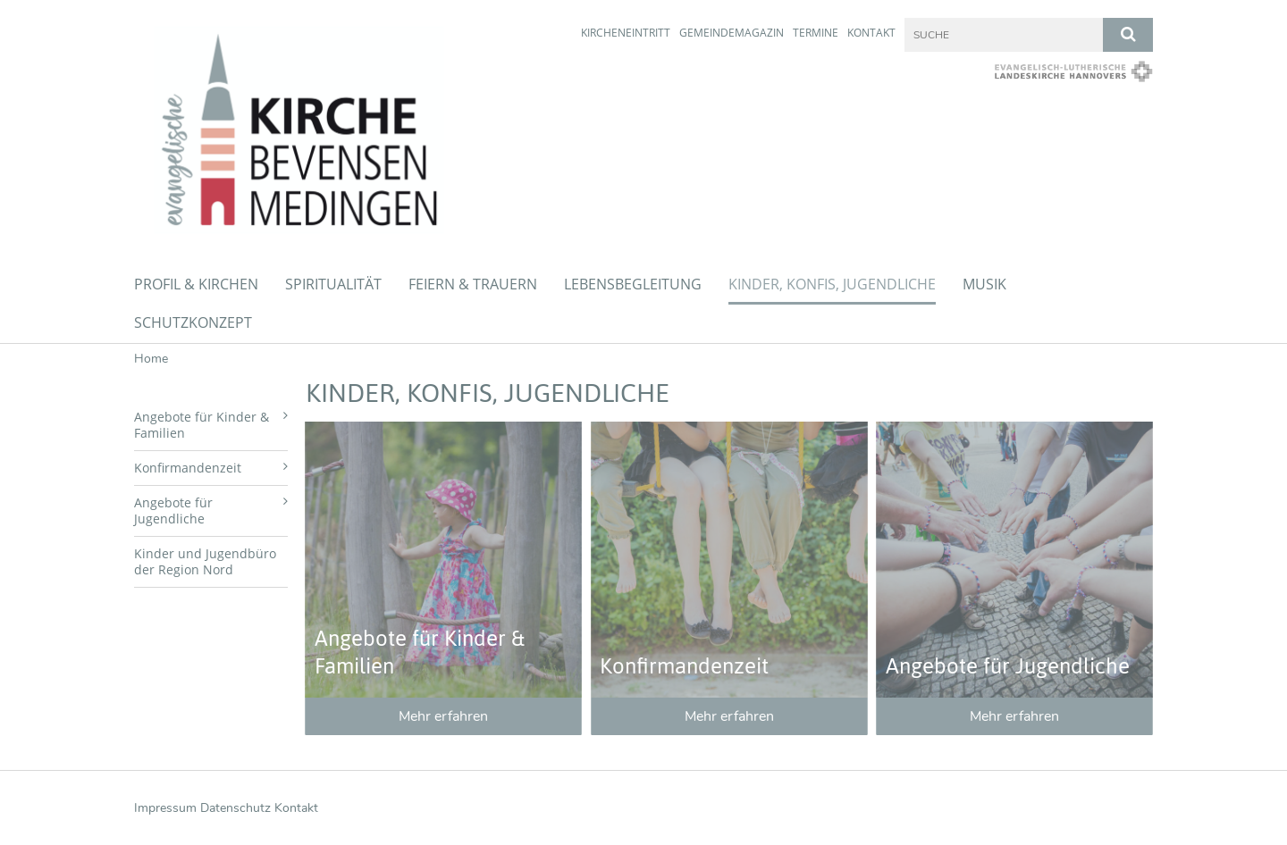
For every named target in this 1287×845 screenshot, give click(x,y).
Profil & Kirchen (196, 284)
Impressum (165, 807)
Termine (815, 32)
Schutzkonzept (193, 322)
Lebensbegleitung (633, 284)
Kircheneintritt (625, 32)
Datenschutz (235, 807)
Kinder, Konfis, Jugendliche (832, 284)
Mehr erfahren (443, 716)
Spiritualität (333, 284)
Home (151, 358)
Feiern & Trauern (472, 284)
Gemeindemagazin (731, 32)
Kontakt (871, 32)
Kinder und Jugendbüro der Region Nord (205, 561)
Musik (984, 284)
